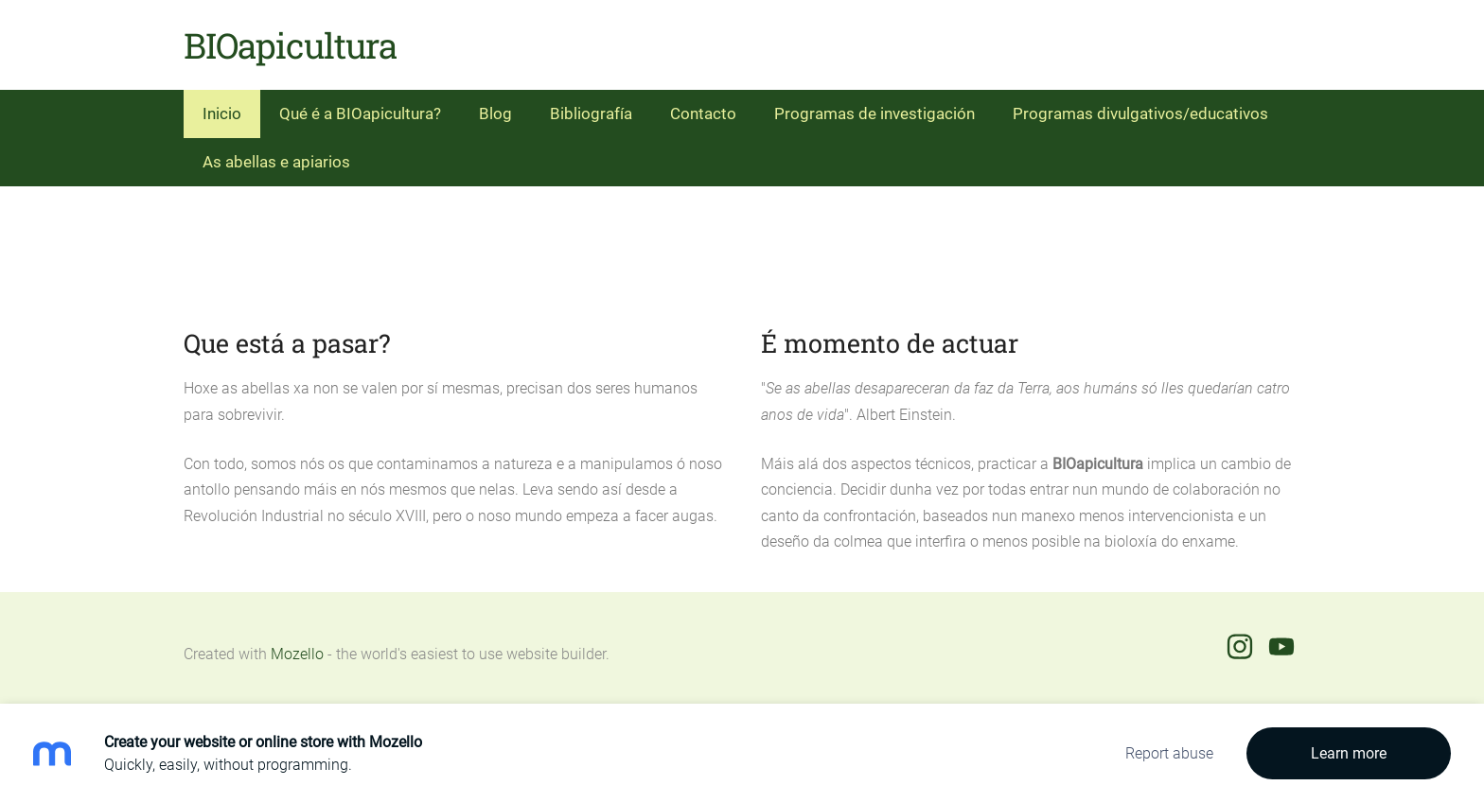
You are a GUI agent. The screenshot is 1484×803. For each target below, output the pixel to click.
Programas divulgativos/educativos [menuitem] (1140, 113)
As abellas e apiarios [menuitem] (276, 161)
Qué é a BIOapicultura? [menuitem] (360, 113)
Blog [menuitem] (495, 113)
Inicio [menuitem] (222, 113)
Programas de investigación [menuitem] (874, 113)
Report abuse (1169, 753)
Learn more (1349, 753)
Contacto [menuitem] (703, 113)
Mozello (297, 654)
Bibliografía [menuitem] (591, 113)
